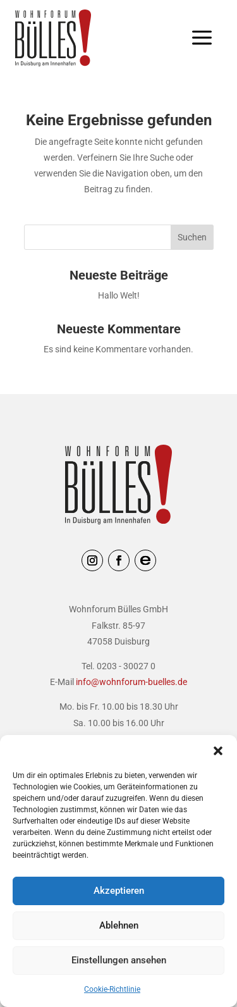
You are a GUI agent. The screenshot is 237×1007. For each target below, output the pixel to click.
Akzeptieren (119, 890)
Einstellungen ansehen (118, 960)
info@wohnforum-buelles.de (131, 682)
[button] (218, 750)
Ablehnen (118, 925)
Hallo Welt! (119, 295)
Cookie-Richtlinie (112, 989)
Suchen (192, 237)
